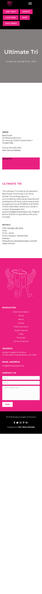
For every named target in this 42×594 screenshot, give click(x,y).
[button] (7, 404)
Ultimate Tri (7, 159)
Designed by (21, 427)
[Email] (21, 383)
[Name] (21, 378)
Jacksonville (22, 243)
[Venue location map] (21, 106)
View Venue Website (11, 150)
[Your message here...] (21, 393)
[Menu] (30, 3)
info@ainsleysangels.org (13, 366)
